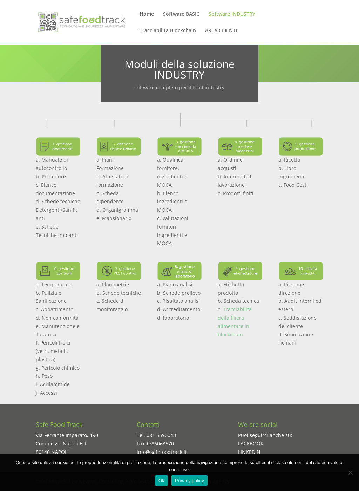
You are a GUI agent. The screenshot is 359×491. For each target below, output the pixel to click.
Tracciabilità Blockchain (168, 31)
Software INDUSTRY (232, 14)
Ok (161, 480)
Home (147, 14)
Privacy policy (189, 480)
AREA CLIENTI (221, 31)
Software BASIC (181, 14)
